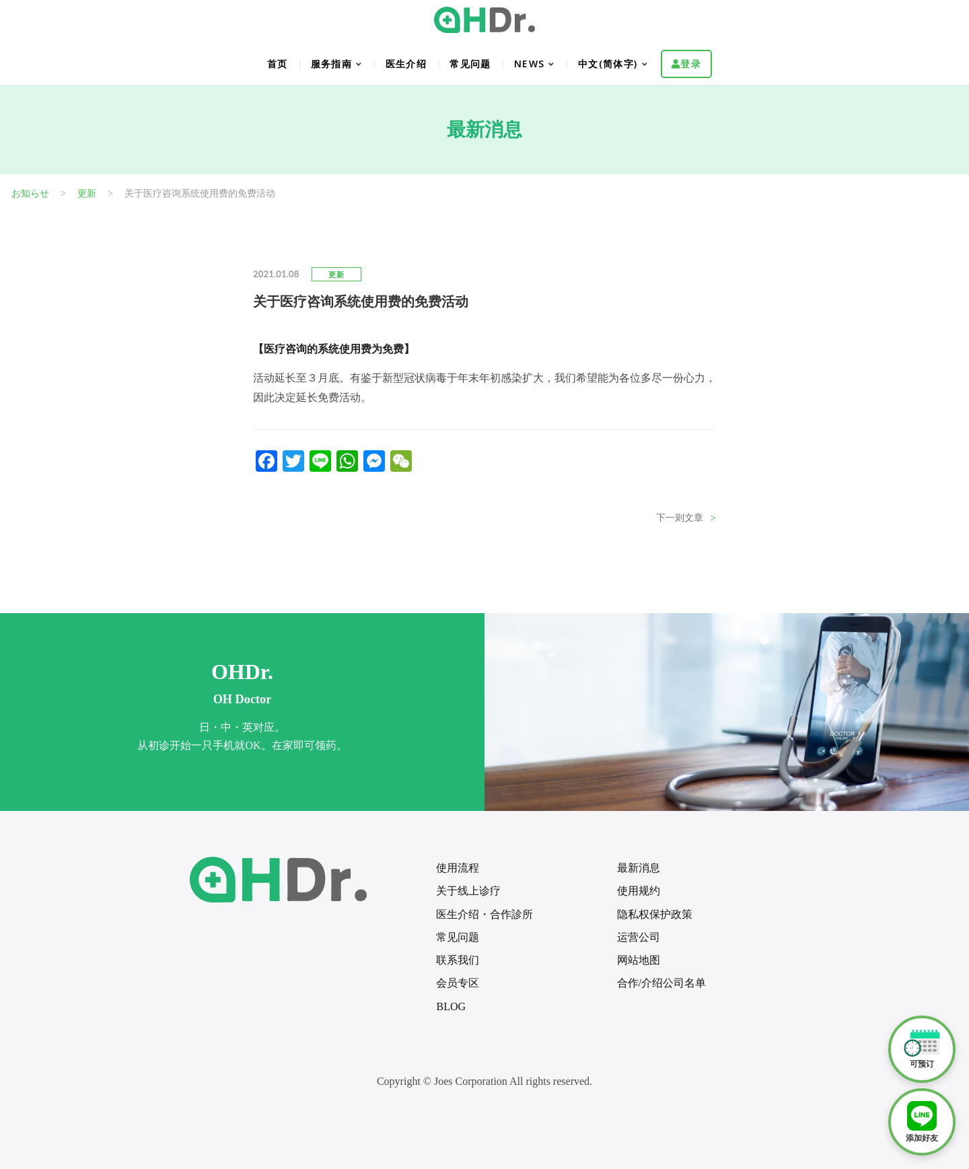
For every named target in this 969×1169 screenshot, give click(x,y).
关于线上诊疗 (468, 890)
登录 (690, 63)
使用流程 (457, 868)
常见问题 (470, 63)
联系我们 (457, 960)
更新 (336, 274)
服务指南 (332, 63)
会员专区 (457, 983)
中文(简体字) (608, 63)
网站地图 (638, 960)
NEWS (529, 63)
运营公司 (638, 937)
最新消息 (638, 868)
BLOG (451, 1006)
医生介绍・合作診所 (484, 914)
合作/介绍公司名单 (661, 983)
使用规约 (638, 890)
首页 (277, 63)
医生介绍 (406, 63)
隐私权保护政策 (654, 914)
